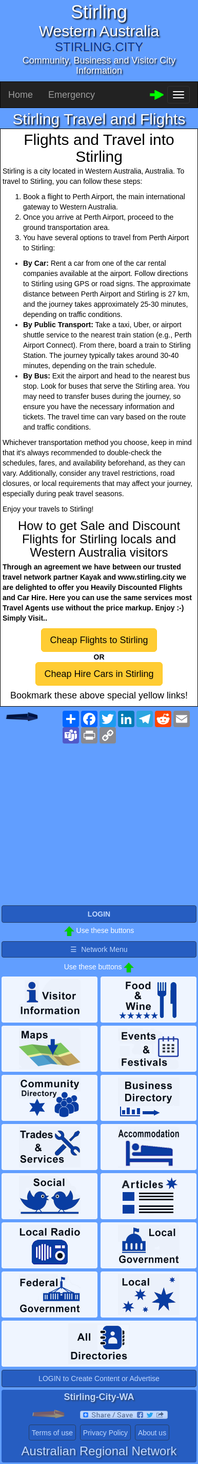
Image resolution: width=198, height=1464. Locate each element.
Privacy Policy (105, 1433)
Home (20, 95)
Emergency (71, 95)
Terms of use (52, 1433)
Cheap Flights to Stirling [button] (99, 640)
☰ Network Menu (98, 949)
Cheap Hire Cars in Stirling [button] (98, 674)
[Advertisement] (99, 829)
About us (152, 1433)
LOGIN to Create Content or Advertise (99, 1378)
